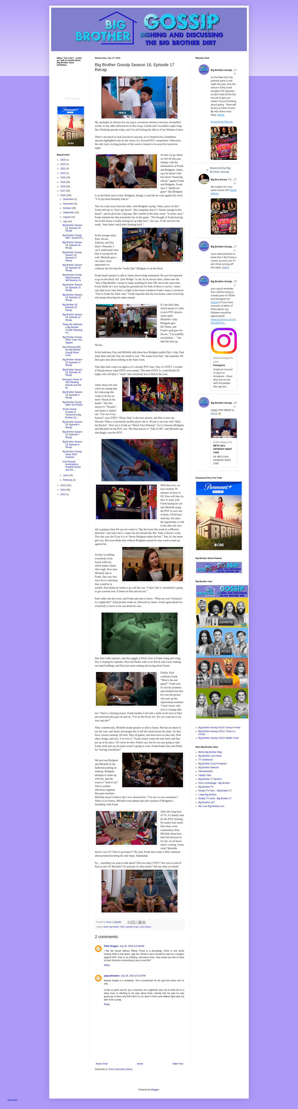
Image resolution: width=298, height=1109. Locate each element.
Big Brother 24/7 (206, 802)
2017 (63, 190)
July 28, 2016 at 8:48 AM (131, 946)
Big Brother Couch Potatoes (212, 763)
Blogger (155, 1089)
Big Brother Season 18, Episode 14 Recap (72, 297)
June (66, 475)
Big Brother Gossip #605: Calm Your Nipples (72, 340)
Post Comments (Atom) (120, 1069)
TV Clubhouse (205, 759)
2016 (63, 195)
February (68, 480)
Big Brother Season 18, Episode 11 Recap (72, 362)
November (68, 203)
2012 (63, 494)
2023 (63, 164)
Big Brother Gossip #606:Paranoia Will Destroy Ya (72, 277)
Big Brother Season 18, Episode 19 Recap (72, 228)
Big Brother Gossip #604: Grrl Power (73, 403)
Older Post (177, 1063)
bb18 (106, 927)
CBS (122, 927)
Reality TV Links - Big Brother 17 (214, 798)
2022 (63, 168)
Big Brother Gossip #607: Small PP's (73, 236)
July (65, 221)
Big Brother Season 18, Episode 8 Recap (72, 425)
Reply (107, 965)
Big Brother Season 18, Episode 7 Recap (72, 434)
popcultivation (112, 975)
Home (140, 1063)
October (67, 208)
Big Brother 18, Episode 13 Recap (70, 307)
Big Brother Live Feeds (210, 756)
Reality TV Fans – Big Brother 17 (215, 790)
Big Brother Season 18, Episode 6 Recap (72, 444)
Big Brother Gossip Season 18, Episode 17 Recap (72, 256)
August (67, 217)
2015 (63, 485)
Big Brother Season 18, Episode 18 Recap (72, 245)
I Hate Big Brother (207, 794)
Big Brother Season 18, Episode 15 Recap (72, 287)
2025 (63, 160)
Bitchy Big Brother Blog (210, 752)
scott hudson (145, 927)
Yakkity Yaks (204, 775)
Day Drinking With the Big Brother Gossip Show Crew (72, 351)
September (69, 212)
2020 (63, 177)
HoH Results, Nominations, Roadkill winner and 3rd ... (72, 465)
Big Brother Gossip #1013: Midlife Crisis (218, 738)
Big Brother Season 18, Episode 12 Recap (72, 317)
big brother (114, 927)
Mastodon (13, 1100)
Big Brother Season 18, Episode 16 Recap (72, 268)
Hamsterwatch (205, 771)
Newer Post (102, 1063)
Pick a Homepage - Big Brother (214, 783)
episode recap (131, 927)
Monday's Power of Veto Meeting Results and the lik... (72, 383)
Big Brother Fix (205, 787)
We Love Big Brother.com (211, 806)
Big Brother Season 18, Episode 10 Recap (72, 372)
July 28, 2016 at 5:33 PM (133, 975)
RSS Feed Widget (73, 99)
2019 (63, 182)
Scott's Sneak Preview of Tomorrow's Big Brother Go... (72, 413)
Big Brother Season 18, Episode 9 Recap (72, 395)
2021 (63, 173)
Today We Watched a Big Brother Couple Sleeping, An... (73, 328)
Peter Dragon (111, 946)
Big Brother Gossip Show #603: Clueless (72, 454)
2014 (63, 489)
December (68, 199)
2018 (63, 186)
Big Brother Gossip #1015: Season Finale (219, 727)
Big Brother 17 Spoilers (210, 779)
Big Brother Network (208, 767)
